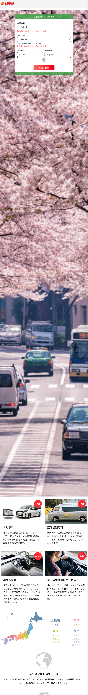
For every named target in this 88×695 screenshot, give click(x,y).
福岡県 (76, 635)
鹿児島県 (76, 644)
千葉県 (55, 638)
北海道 (55, 625)
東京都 (55, 635)
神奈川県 (55, 641)
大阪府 (76, 625)
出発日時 (21, 50)
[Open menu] (84, 5)
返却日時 (48, 50)
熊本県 (76, 638)
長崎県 (76, 641)
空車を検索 (44, 67)
